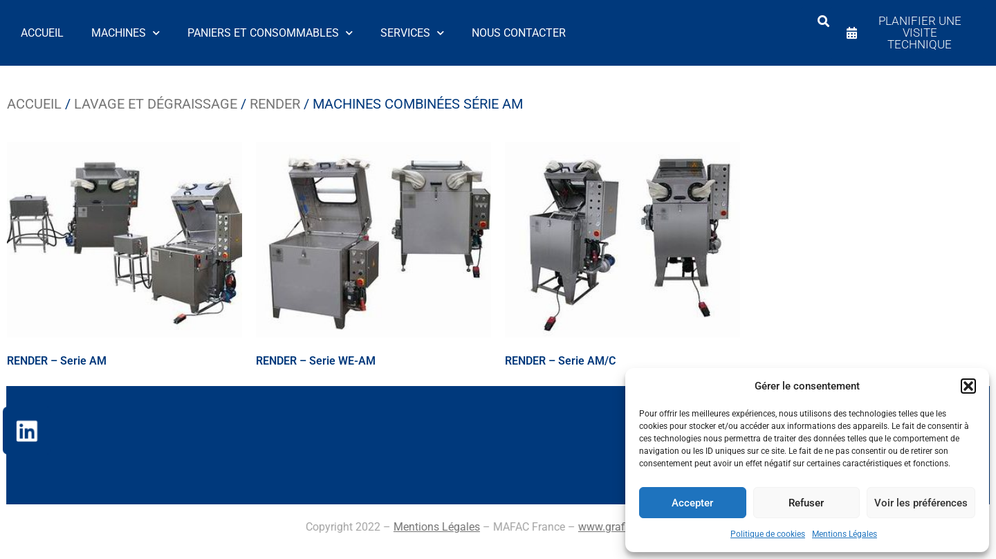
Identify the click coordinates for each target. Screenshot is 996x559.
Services (412, 33)
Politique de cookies (767, 534)
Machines (125, 33)
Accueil (42, 32)
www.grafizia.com (356, 526)
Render (275, 103)
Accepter (692, 503)
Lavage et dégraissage (155, 103)
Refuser (806, 503)
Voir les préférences (921, 503)
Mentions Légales (844, 534)
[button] (968, 386)
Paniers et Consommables (270, 33)
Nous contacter (519, 32)
